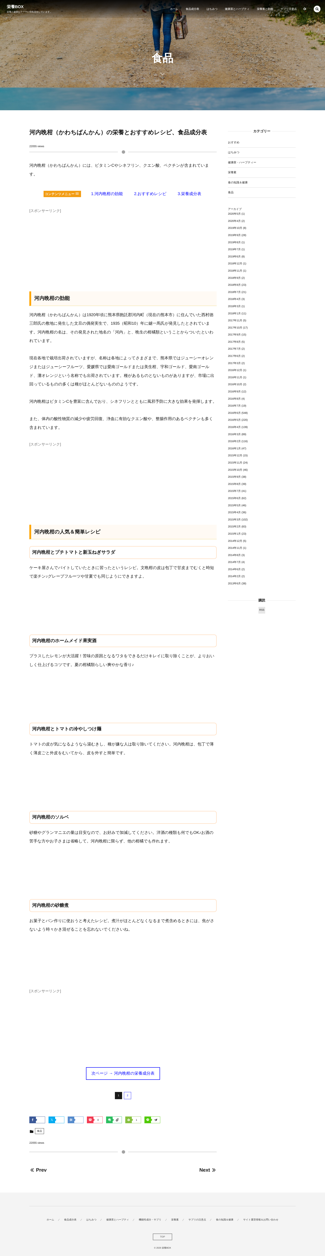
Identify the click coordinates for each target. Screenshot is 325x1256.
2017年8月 (234, 341)
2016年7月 (234, 405)
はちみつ (233, 152)
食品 (39, 1131)
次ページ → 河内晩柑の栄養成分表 (123, 1073)
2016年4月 (234, 427)
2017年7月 (234, 348)
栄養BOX (15, 7)
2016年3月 (234, 434)
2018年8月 (234, 284)
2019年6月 (234, 256)
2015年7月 (234, 491)
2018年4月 (234, 299)
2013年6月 (234, 583)
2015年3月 (234, 519)
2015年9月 (234, 476)
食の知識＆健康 (238, 182)
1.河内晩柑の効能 (107, 193)
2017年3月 (234, 363)
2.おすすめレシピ (150, 193)
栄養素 (232, 172)
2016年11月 (235, 377)
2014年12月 (235, 540)
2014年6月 (234, 569)
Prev (38, 1170)
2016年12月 (235, 370)
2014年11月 (235, 547)
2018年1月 (234, 313)
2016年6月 (234, 412)
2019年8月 (234, 242)
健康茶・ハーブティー (242, 162)
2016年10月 (235, 384)
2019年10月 (235, 228)
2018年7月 (234, 292)
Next (208, 1170)
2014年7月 (234, 562)
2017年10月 (235, 327)
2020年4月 (234, 221)
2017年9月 (234, 334)
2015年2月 (234, 526)
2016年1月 (234, 448)
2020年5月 (234, 213)
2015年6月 (234, 498)
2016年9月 (234, 391)
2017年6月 (234, 356)
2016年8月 (234, 398)
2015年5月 (234, 505)
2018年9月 (234, 277)
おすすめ (233, 142)
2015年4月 (234, 512)
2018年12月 (235, 263)
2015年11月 (235, 462)
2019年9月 (234, 235)
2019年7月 (234, 249)
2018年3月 (234, 306)
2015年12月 (235, 455)
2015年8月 (234, 484)
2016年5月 (234, 419)
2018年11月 (235, 270)
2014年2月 (234, 576)
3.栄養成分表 (189, 193)
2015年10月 (235, 469)
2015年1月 (234, 533)
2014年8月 (234, 555)
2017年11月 (235, 320)
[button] (317, 9)
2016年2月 (234, 441)
